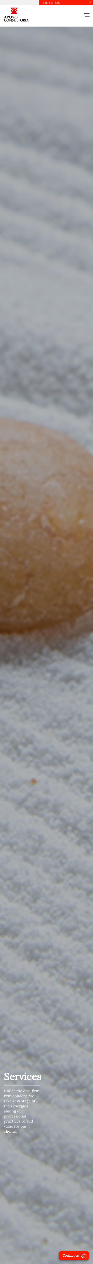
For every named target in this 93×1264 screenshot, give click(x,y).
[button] (86, 15)
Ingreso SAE (51, 2)
